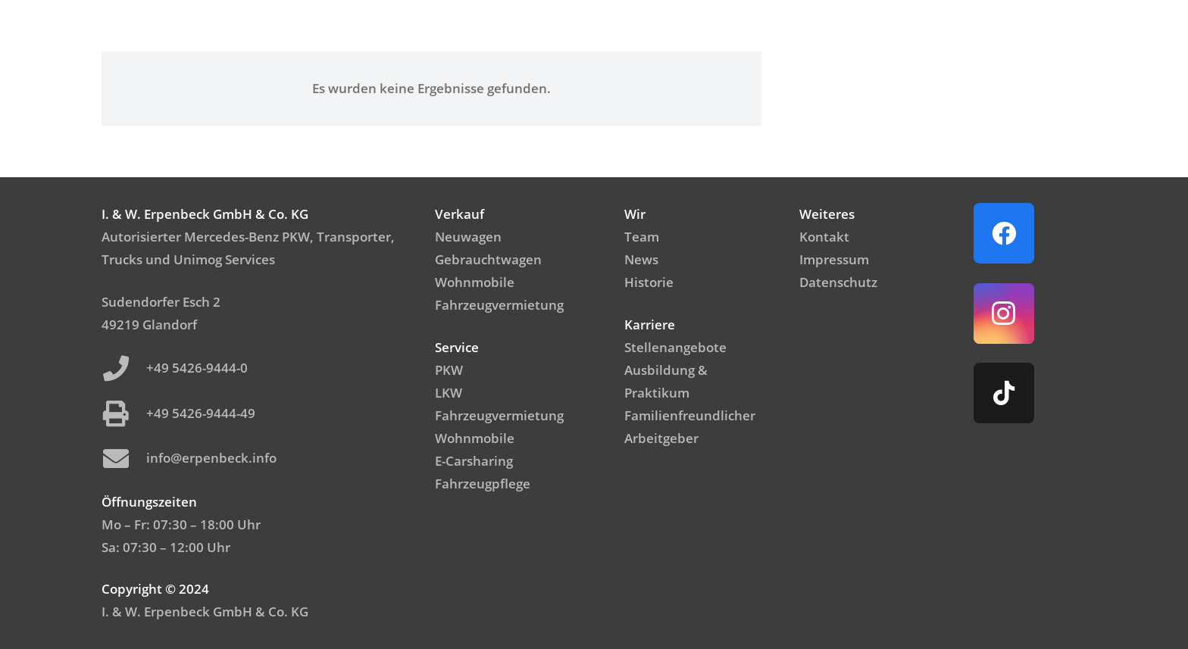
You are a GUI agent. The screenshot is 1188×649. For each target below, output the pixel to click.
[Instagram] (1004, 313)
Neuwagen (468, 236)
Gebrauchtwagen (488, 259)
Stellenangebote (675, 347)
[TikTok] (1004, 393)
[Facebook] (1004, 233)
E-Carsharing (474, 461)
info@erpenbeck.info (211, 457)
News (641, 259)
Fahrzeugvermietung (499, 305)
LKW (448, 392)
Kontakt (824, 236)
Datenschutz (838, 282)
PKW (449, 370)
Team (641, 236)
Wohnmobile (474, 282)
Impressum (834, 259)
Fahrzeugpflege (482, 483)
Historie (649, 282)
